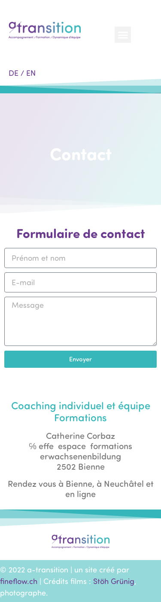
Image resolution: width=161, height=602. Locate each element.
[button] (123, 35)
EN (31, 72)
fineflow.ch (18, 581)
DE (13, 72)
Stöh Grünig (113, 581)
